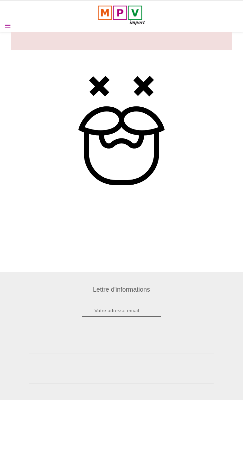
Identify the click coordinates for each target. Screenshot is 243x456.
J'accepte (121, 438)
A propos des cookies (121, 420)
